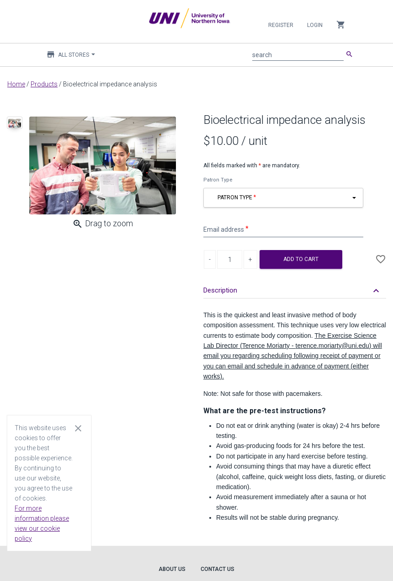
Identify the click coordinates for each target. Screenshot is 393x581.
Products (44, 84)
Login (315, 25)
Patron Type (218, 180)
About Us (172, 569)
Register (280, 25)
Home (16, 84)
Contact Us (217, 569)
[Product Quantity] (229, 259)
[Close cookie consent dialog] (78, 428)
